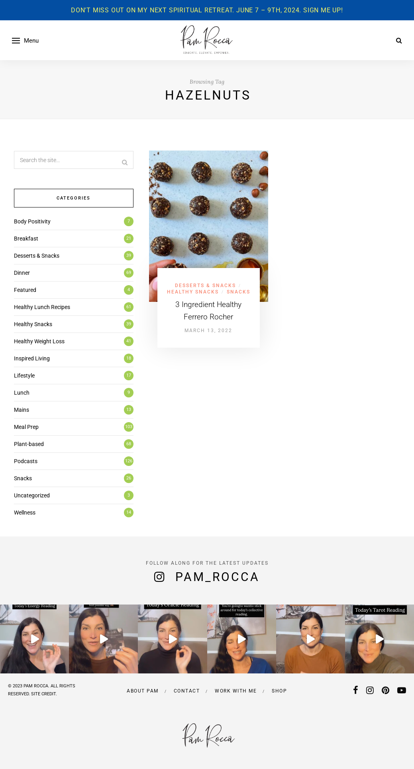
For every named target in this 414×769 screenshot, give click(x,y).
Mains (21, 410)
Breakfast (26, 238)
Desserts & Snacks (205, 285)
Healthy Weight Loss (39, 341)
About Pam (143, 691)
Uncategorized (32, 495)
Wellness (24, 512)
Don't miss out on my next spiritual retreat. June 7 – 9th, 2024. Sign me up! (207, 10)
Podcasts (25, 461)
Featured (25, 290)
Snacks (238, 292)
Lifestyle (24, 375)
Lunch (21, 392)
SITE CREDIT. (44, 694)
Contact (187, 691)
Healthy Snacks (193, 292)
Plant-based (29, 444)
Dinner (22, 273)
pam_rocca (217, 577)
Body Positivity (32, 221)
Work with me (236, 691)
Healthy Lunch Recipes (42, 307)
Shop (279, 691)
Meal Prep (26, 427)
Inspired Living (32, 358)
